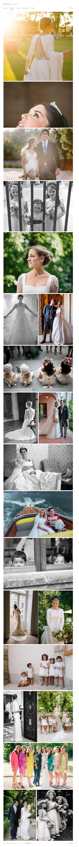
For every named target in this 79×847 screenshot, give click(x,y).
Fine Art (5, 8)
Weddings (12, 8)
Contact (33, 8)
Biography (70, 843)
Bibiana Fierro (10, 4)
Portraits (12, 9)
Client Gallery (25, 8)
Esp (72, 8)
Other (18, 8)
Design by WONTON (35, 843)
